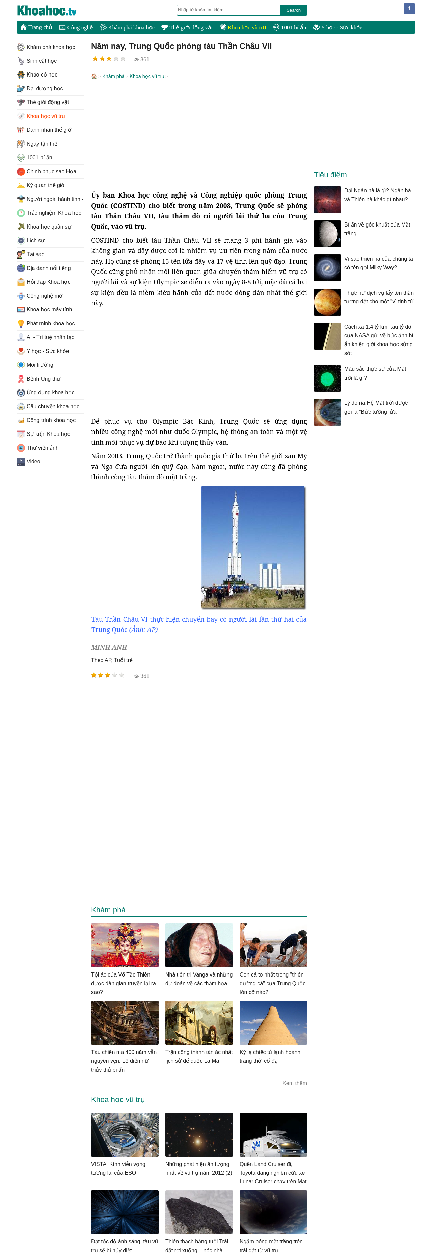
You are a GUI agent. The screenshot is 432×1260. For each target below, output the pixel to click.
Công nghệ (76, 27)
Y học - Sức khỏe (337, 27)
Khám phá (113, 76)
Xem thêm (294, 1082)
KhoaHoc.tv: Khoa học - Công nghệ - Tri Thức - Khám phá (54, 10)
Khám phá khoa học (127, 27)
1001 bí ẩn (289, 27)
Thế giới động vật (187, 27)
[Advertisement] (199, 135)
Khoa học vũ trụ (243, 27)
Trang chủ (36, 27)
